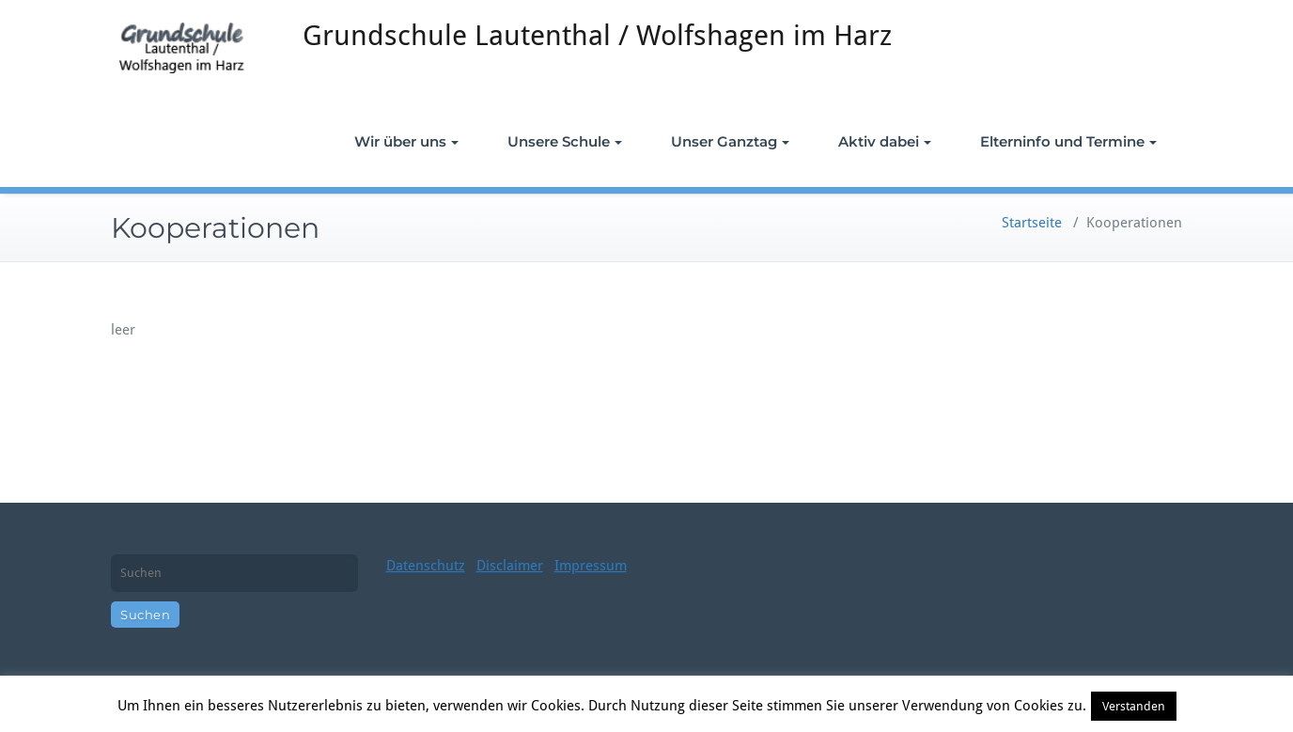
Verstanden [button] (1133, 706)
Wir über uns (406, 141)
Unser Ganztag (730, 141)
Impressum (590, 565)
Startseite (1032, 222)
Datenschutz (425, 565)
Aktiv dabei (884, 141)
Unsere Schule (564, 141)
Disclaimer (509, 565)
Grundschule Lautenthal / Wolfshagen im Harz (597, 35)
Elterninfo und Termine (1068, 141)
